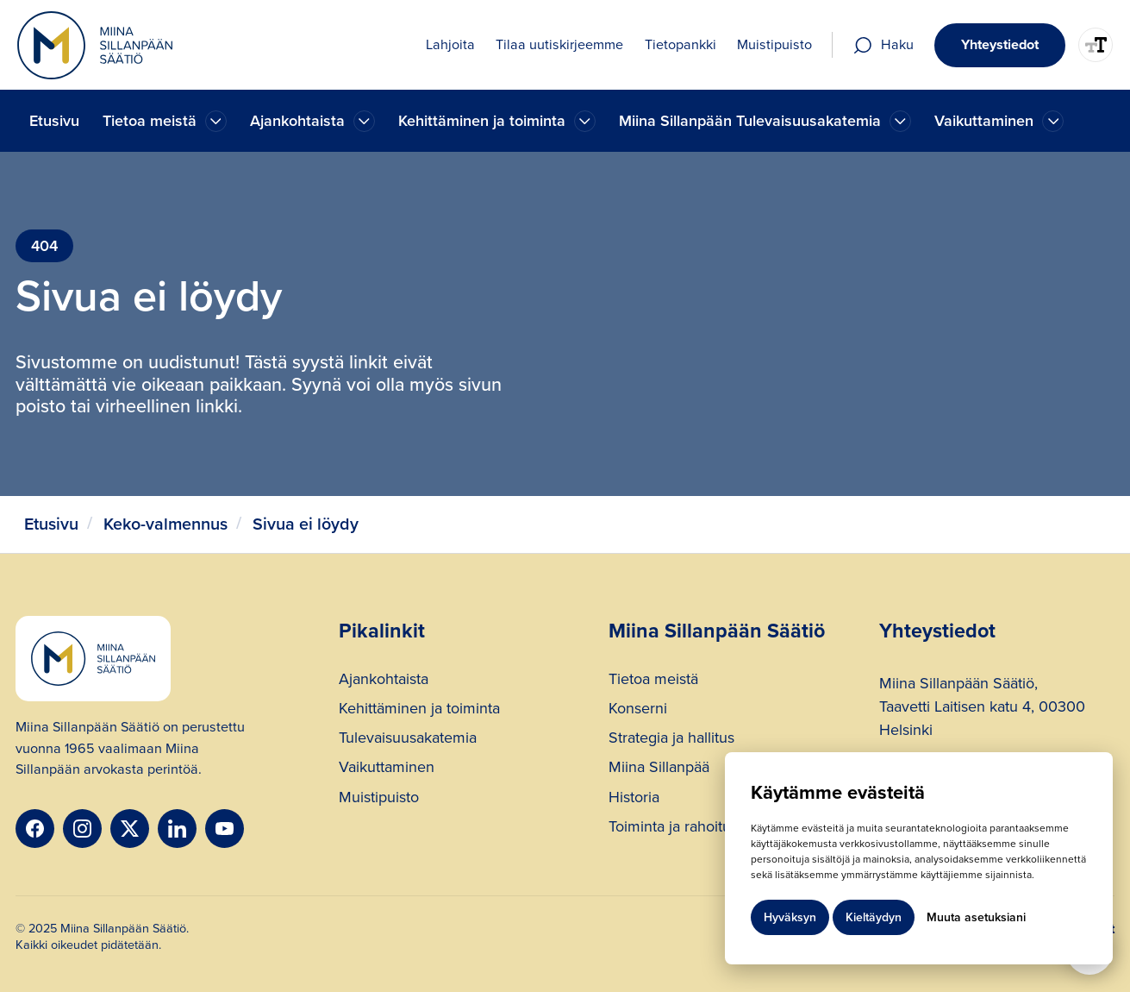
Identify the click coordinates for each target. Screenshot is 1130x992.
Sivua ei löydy (306, 524)
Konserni (638, 710)
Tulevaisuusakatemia (408, 740)
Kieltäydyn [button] (874, 917)
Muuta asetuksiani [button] (976, 917)
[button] (165, 121)
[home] (94, 45)
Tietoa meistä (653, 681)
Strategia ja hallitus (671, 740)
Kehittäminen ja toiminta (419, 710)
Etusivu (54, 121)
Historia (634, 799)
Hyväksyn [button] (790, 917)
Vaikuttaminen (386, 769)
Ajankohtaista (383, 681)
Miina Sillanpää (659, 769)
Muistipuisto (379, 799)
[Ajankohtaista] (216, 121)
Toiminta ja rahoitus (673, 828)
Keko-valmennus (165, 524)
